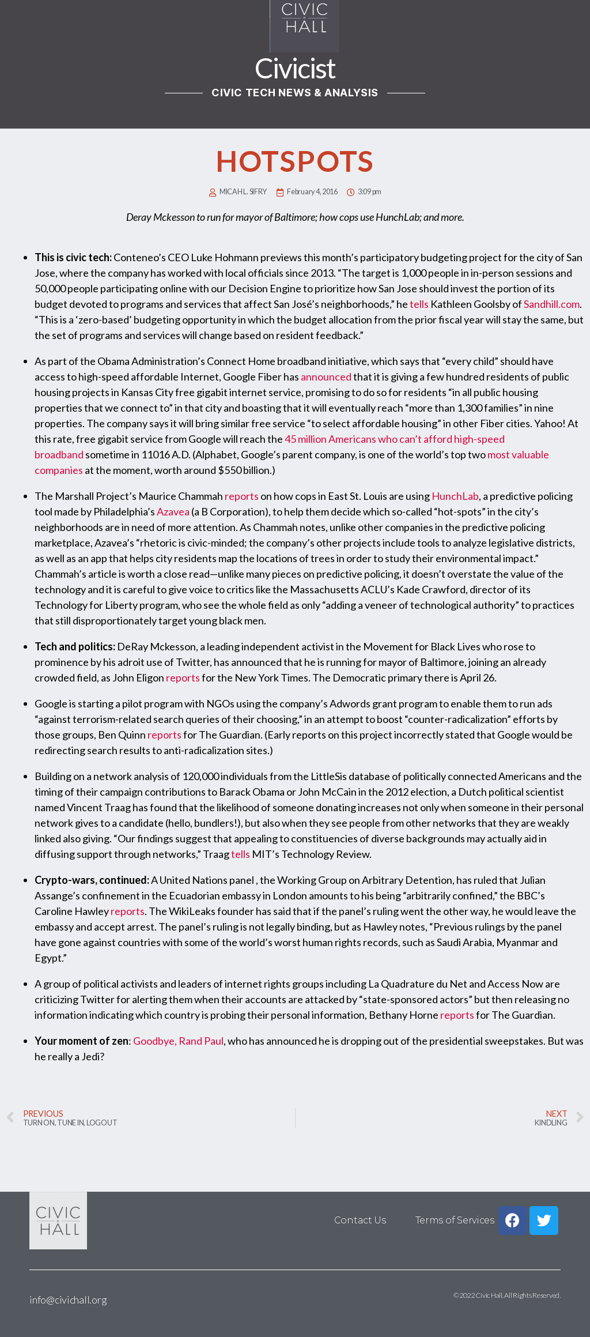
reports (242, 495)
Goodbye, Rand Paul (178, 1040)
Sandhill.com (552, 303)
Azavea (173, 511)
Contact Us (360, 1220)
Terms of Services (454, 1220)
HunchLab (455, 495)
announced (326, 376)
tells (419, 303)
